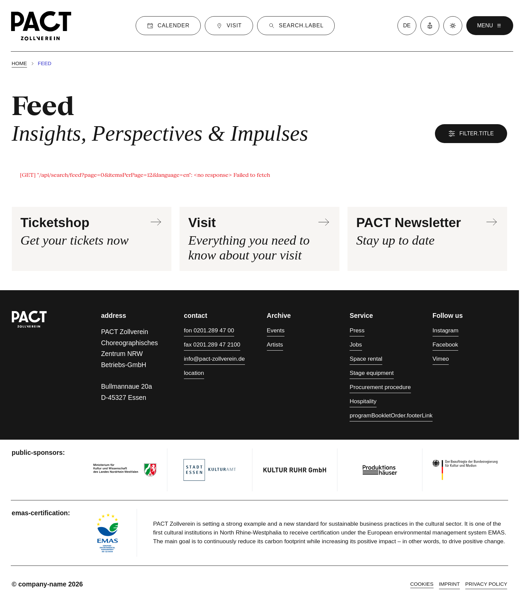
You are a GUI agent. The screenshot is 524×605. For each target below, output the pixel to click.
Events (276, 330)
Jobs (356, 344)
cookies (422, 584)
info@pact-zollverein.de (214, 358)
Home (19, 63)
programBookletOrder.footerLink (391, 415)
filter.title (471, 133)
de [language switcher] (407, 25)
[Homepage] (41, 25)
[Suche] (296, 25)
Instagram (446, 330)
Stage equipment (372, 372)
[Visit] (229, 25)
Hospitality (363, 401)
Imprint (449, 584)
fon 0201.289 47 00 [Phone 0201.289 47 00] (209, 330)
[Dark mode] (452, 25)
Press (357, 330)
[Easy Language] (429, 25)
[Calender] (168, 25)
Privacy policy (486, 584)
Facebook (445, 344)
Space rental (366, 358)
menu (489, 25)
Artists (275, 344)
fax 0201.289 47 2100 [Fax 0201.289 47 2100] (212, 344)
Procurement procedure (380, 387)
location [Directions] (194, 372)
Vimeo (441, 358)
